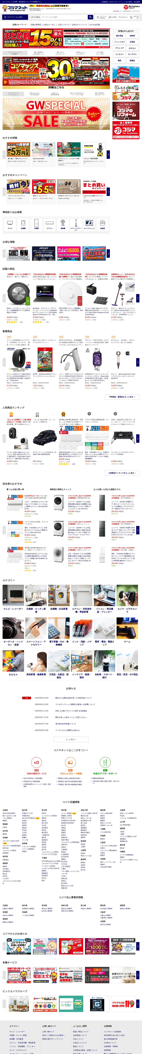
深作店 (44, 813)
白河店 (5, 876)
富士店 (83, 870)
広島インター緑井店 (126, 813)
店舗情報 (105, 2)
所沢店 (44, 830)
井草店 (63, 835)
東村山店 (64, 878)
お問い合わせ (127, 11)
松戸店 (44, 878)
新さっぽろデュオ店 (9, 816)
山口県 (122, 822)
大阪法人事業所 (105, 915)
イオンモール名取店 (9, 850)
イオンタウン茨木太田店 (108, 846)
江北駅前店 (65, 854)
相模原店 (84, 828)
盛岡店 (5, 834)
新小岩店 (64, 861)
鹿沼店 (24, 828)
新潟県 (83, 841)
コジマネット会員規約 (112, 1032)
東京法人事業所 (47, 908)
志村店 (63, 847)
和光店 (44, 842)
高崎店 (24, 851)
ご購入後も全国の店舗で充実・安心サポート (105, 782)
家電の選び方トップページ (52, 1039)
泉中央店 (6, 848)
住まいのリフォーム (116, 2)
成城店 (63, 830)
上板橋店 (64, 849)
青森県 (5, 824)
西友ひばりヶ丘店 (67, 886)
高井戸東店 (65, 840)
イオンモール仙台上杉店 (11, 841)
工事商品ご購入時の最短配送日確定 (70, 784)
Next (108, 154)
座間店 (83, 837)
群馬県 (24, 843)
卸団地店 (6, 860)
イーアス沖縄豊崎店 (126, 855)
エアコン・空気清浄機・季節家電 (22, 1043)
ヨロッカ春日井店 (106, 813)
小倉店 (122, 832)
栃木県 (24, 810)
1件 (47, 322)
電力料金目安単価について (65, 724)
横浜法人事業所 (66, 908)
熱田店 (102, 816)
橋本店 (83, 825)
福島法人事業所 (8, 922)
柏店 (43, 880)
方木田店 (6, 869)
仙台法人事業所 (8, 915)
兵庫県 (102, 859)
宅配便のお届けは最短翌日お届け (69, 778)
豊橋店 (102, 820)
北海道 (5, 810)
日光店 (24, 830)
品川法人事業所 (47, 911)
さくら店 (25, 840)
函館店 (5, 820)
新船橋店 (45, 873)
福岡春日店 (123, 841)
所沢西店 (45, 828)
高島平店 (64, 844)
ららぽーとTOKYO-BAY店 (50, 868)
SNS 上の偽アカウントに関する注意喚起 (71, 711)
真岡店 (24, 835)
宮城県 (5, 838)
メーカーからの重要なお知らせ (67, 730)
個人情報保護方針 (111, 1039)
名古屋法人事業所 (106, 908)
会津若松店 (6, 871)
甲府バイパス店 (86, 856)
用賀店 (63, 832)
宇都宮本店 (26, 816)
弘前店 (5, 827)
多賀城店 (6, 853)
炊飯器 (102, 228)
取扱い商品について (81, 1032)
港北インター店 (86, 818)
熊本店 (122, 848)
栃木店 (24, 823)
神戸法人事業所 (105, 924)
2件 (21, 322)
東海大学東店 (85, 832)
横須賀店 (84, 830)
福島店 (5, 866)
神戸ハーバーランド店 (107, 862)
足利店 (24, 820)
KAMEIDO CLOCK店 (68, 820)
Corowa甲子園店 (105, 867)
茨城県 (24, 912)
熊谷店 (44, 820)
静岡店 (83, 862)
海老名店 (84, 835)
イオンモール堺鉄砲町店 (108, 850)
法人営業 (129, 2)
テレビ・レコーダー (17, 1032)
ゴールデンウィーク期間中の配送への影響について (75, 704)
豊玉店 (63, 852)
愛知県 (102, 810)
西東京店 (64, 888)
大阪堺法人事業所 (106, 918)
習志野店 (45, 875)
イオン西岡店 (7, 818)
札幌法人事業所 (8, 908)
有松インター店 (105, 823)
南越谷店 (45, 840)
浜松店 (83, 865)
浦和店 (44, 818)
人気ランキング (64, 25)
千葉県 (44, 858)
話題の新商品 (36, 25)
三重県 (102, 829)
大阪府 (102, 842)
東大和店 (64, 883)
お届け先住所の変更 (34, 8)
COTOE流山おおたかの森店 (51, 861)
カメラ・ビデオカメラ (18, 1050)
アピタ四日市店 (105, 832)
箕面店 (102, 855)
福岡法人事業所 (125, 908)
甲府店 (83, 853)
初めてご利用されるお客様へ (53, 1035)
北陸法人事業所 (86, 908)
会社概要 (137, 2)
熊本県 (122, 845)
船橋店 (44, 871)
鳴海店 (102, 818)
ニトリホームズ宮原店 (49, 816)
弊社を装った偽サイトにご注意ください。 (71, 717)
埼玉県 (44, 810)
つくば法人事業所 (28, 915)
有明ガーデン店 (66, 818)
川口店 (44, 825)
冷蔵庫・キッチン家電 (18, 1035)
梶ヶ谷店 (84, 823)
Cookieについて (110, 1043)
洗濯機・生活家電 (16, 1039)
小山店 (24, 832)
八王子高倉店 (65, 866)
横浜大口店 (84, 816)
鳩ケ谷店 (45, 823)
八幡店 (122, 834)
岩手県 (5, 831)
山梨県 (83, 850)
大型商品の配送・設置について (85, 1050)
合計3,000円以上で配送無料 (33, 778)
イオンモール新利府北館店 (12, 846)
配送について (78, 1046)
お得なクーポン (49, 25)
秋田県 (5, 856)
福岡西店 (123, 839)
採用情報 (107, 1050)
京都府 (102, 836)
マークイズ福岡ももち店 (128, 836)
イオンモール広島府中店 (128, 818)
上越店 (83, 846)
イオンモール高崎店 (29, 846)
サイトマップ (136, 11)
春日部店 (45, 832)
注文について (78, 1039)
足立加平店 (65, 857)
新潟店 (83, 844)
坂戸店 (44, 849)
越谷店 (44, 837)
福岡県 (122, 828)
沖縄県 (122, 852)
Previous (4, 154)
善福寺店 (64, 837)
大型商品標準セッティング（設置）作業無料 (37, 785)
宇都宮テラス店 (27, 813)
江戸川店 (64, 864)
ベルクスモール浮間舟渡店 (70, 842)
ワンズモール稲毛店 (48, 866)
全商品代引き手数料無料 (32, 781)
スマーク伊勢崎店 (28, 849)
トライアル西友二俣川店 (89, 813)
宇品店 (122, 816)
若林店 (63, 828)
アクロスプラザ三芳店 (49, 854)
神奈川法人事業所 (67, 911)
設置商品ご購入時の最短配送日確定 (70, 781)
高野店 (102, 839)
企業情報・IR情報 (111, 1046)
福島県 (5, 863)
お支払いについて (80, 1043)
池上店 (63, 825)
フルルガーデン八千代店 (50, 863)
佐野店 (24, 825)
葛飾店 (63, 859)
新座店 (44, 844)
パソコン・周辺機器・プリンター (22, 1046)
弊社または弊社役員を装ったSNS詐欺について (73, 698)
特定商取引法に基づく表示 (114, 1035)
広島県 (122, 810)
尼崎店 (102, 864)
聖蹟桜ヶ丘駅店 (66, 816)
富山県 (83, 905)
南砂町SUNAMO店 (67, 823)
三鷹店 (63, 869)
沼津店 (83, 867)
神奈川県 (84, 810)
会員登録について (80, 1035)
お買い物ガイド (117, 11)
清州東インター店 (106, 825)
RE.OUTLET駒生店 (28, 818)
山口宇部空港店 (125, 825)
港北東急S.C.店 (86, 820)
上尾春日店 (45, 835)
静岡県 (83, 859)
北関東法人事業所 (28, 908)
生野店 (102, 848)
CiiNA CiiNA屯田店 (9, 813)
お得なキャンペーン (79, 25)
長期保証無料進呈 (98, 778)
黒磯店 (24, 837)
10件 (73, 464)
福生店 (63, 881)
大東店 (102, 853)
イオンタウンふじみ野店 (50, 852)
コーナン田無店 (66, 813)
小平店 (63, 876)
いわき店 (6, 878)
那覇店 (122, 857)
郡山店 (5, 874)
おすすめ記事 (94, 25)
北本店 (44, 847)
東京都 (63, 810)
